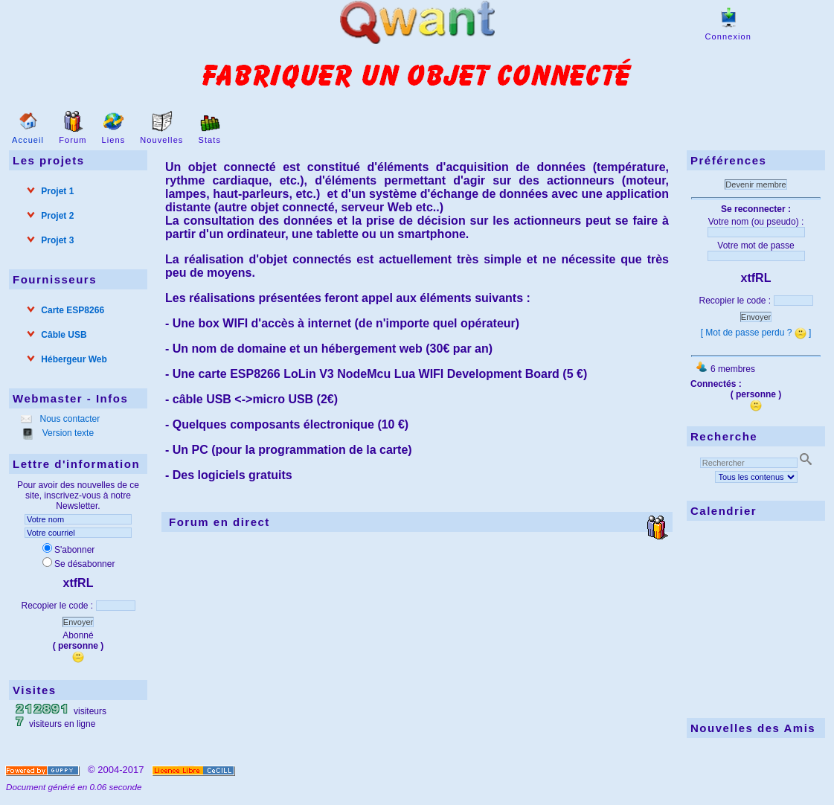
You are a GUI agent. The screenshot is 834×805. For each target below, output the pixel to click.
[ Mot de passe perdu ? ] (756, 332)
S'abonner (68, 550)
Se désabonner (78, 564)
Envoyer (78, 622)
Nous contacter (68, 419)
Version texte (66, 433)
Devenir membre (755, 184)
